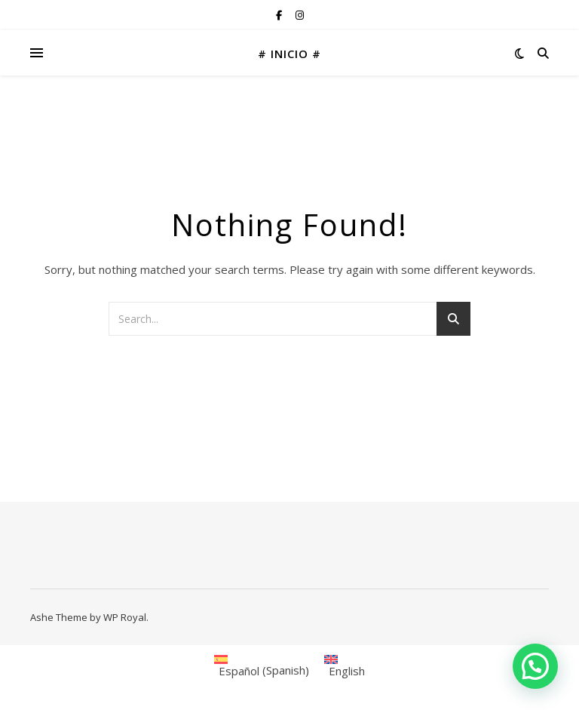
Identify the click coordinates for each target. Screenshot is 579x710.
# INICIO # (289, 53)
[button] (535, 666)
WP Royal (124, 617)
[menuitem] (262, 666)
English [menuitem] (347, 670)
